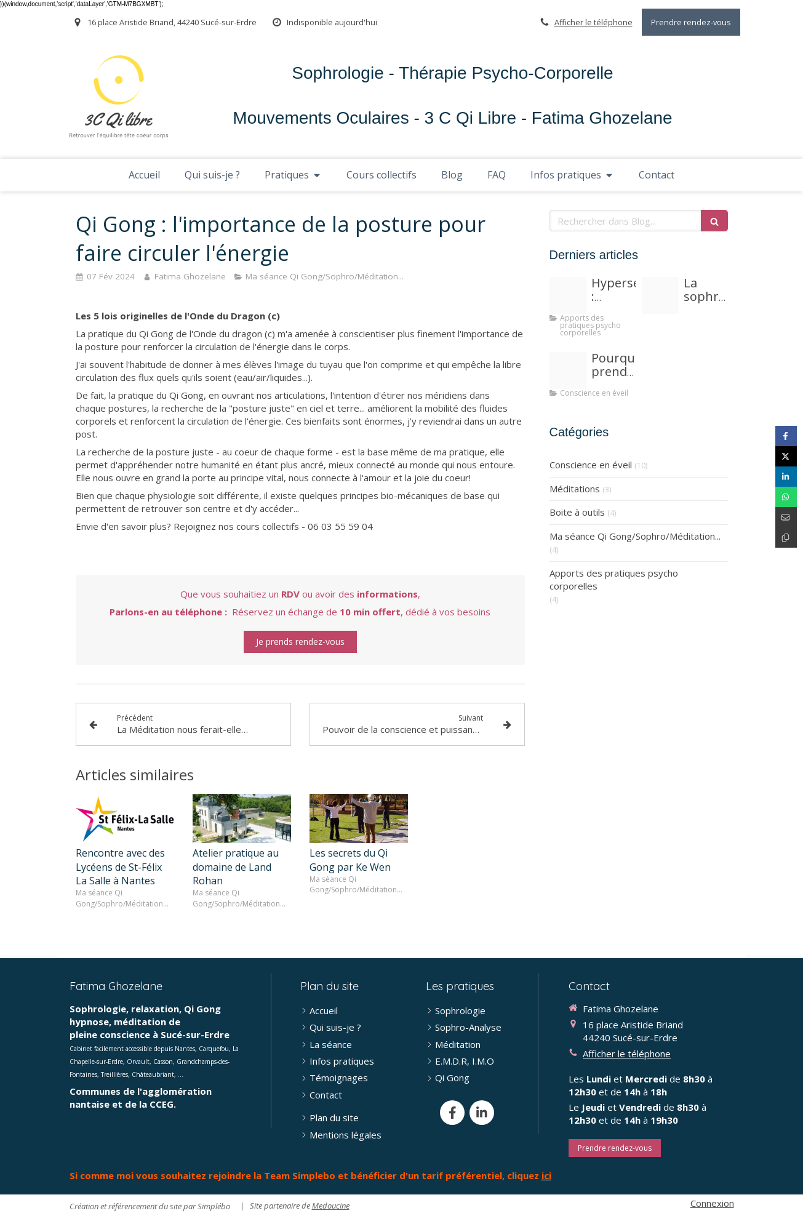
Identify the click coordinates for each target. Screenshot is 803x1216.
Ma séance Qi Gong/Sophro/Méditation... (635, 536)
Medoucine (331, 1205)
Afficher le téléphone (593, 22)
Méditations (574, 488)
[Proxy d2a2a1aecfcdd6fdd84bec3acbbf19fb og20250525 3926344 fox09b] (567, 370)
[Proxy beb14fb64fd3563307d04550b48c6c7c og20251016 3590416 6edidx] (567, 295)
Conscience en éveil (590, 464)
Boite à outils (577, 512)
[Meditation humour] (660, 295)
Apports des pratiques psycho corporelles (613, 579)
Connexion (712, 1203)
